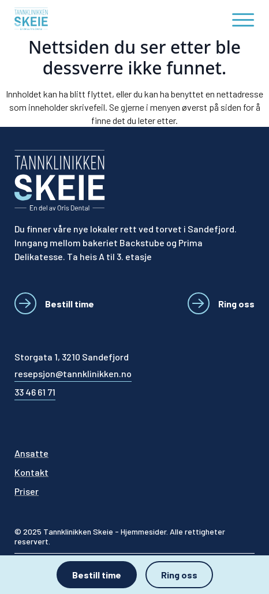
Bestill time (96, 574)
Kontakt (31, 472)
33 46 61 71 (34, 391)
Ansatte (31, 453)
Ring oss (179, 574)
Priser (26, 491)
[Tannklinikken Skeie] (64, 18)
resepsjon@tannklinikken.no (73, 373)
